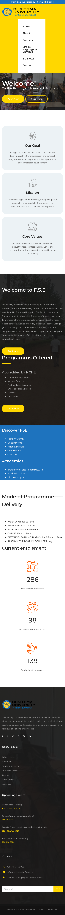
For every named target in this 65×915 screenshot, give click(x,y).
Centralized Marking (12, 805)
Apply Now (13, 99)
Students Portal (10, 771)
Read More (36, 99)
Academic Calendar (17, 473)
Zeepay (31, 2)
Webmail (6, 762)
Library (48, 2)
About (26, 33)
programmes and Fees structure (25, 469)
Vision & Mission (15, 446)
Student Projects (10, 766)
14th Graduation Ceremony (15, 838)
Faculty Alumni (15, 439)
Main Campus (18, 2)
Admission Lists (15, 481)
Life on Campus (15, 477)
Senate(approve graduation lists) (18, 816)
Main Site (6, 784)
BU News (28, 58)
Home (26, 26)
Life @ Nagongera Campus (30, 49)
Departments (14, 443)
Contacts (12, 454)
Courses (28, 40)
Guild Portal (8, 779)
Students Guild (15, 485)
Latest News (8, 757)
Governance (14, 450)
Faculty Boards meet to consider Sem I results (24, 827)
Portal (40, 2)
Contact (28, 65)
